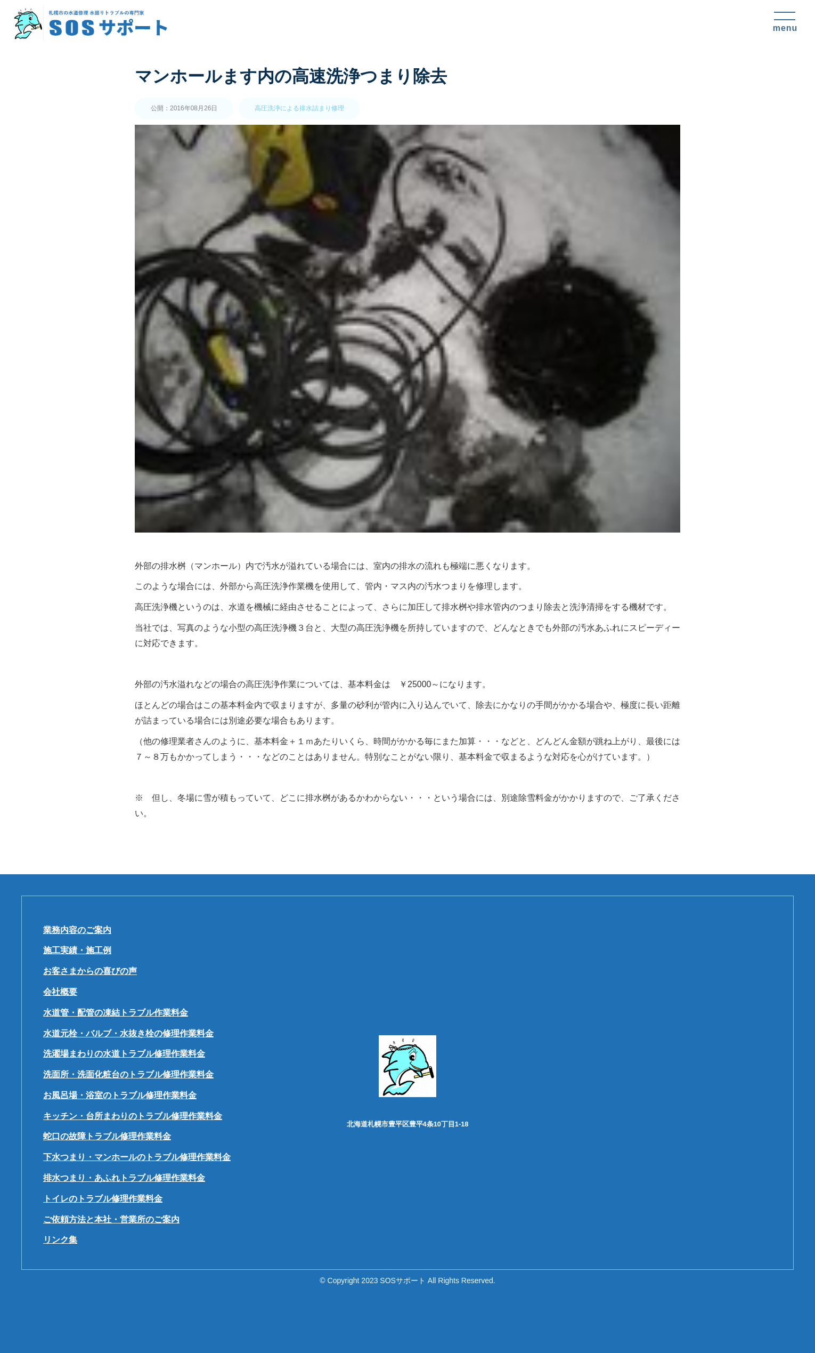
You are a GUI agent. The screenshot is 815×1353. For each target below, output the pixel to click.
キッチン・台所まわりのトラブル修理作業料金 (132, 1116)
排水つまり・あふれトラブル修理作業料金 (124, 1177)
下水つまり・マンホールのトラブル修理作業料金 (137, 1157)
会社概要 (60, 991)
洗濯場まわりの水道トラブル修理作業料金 (124, 1053)
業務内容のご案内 (77, 930)
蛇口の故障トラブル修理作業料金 (107, 1136)
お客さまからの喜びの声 (90, 971)
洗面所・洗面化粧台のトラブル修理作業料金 (128, 1074)
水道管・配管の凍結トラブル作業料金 (115, 1012)
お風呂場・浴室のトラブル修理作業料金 (120, 1095)
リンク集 (60, 1239)
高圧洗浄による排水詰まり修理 (299, 108)
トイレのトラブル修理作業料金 (102, 1198)
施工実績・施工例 (77, 950)
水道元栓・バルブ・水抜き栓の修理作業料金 (128, 1033)
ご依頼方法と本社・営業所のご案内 (111, 1219)
